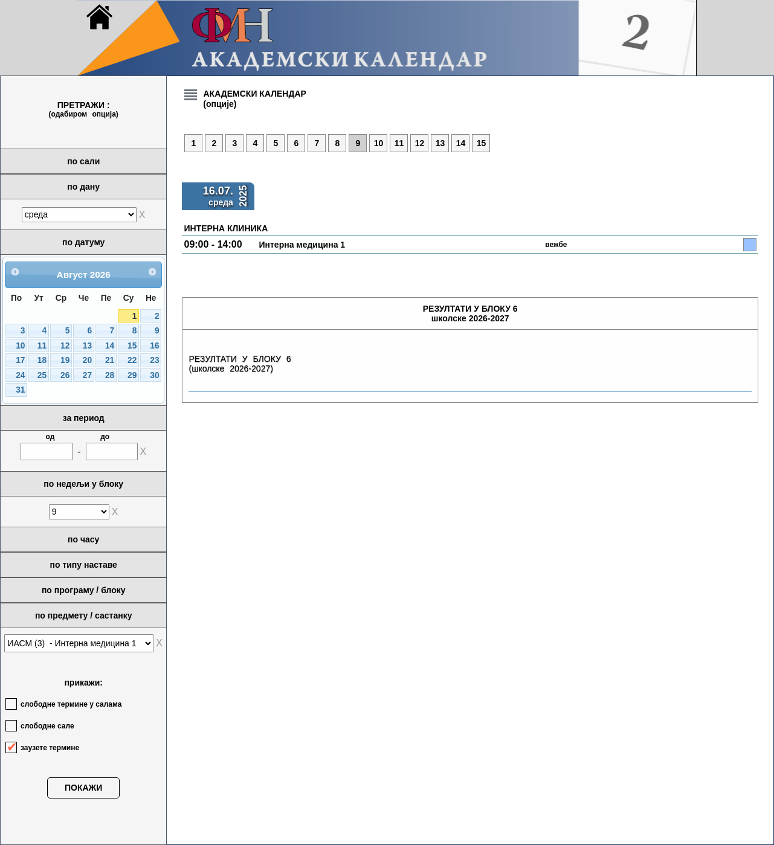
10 (20, 345)
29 (132, 375)
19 (64, 360)
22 (132, 360)
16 (154, 345)
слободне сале (47, 726)
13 (87, 345)
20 (87, 360)
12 (64, 345)
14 (109, 345)
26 (64, 375)
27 (87, 375)
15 (132, 345)
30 (154, 375)
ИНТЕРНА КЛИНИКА (226, 228)
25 (42, 375)
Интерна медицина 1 (302, 244)
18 (42, 360)
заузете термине (50, 748)
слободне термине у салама (71, 704)
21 (109, 360)
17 (20, 360)
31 (20, 389)
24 (20, 375)
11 (42, 345)
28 (109, 375)
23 (154, 360)
